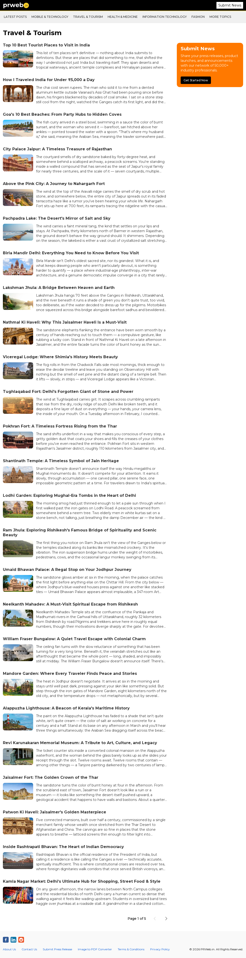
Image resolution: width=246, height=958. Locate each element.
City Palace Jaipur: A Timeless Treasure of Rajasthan (57, 149)
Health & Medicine (123, 17)
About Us (9, 949)
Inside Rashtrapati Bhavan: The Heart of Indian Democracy (63, 846)
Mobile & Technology (49, 17)
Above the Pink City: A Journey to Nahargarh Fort (54, 183)
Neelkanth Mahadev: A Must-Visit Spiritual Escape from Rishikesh (70, 604)
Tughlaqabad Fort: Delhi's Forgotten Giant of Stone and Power (68, 391)
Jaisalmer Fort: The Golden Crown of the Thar (50, 777)
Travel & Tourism (88, 17)
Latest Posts (15, 17)
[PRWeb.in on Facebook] (6, 940)
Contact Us (29, 949)
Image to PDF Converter (95, 949)
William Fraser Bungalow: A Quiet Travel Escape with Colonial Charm (74, 639)
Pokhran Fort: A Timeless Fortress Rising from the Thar (60, 426)
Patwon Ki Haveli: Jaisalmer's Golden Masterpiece (54, 812)
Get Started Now (196, 80)
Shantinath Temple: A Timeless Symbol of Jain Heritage (61, 461)
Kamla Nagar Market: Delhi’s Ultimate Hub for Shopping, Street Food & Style (81, 881)
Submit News (229, 5)
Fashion (198, 17)
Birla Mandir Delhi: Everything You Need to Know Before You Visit (71, 253)
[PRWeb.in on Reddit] (21, 940)
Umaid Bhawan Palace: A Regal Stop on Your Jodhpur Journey (67, 569)
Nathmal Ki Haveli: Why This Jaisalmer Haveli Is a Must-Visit (65, 322)
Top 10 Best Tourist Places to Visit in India (46, 45)
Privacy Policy (160, 949)
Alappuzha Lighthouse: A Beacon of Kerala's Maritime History (66, 708)
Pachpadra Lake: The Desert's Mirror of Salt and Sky (57, 218)
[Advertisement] (210, 123)
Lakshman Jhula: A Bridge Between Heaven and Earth (59, 287)
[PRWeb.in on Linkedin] (13, 940)
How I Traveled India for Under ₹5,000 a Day (49, 79)
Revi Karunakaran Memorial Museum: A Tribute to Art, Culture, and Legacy (80, 743)
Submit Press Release (57, 949)
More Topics (220, 17)
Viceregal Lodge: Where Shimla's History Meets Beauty (60, 357)
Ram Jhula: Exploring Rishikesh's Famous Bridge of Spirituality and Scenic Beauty (79, 532)
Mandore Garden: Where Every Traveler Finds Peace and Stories (70, 673)
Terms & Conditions (131, 949)
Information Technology (164, 17)
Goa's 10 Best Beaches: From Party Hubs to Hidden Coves (62, 114)
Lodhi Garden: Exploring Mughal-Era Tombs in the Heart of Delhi (69, 495)
